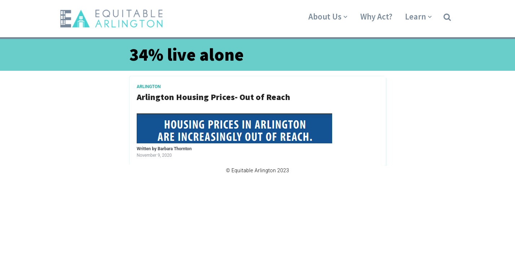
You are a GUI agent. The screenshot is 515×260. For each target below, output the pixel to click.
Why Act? (376, 16)
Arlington (149, 86)
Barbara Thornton (175, 148)
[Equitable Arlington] (111, 18)
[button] (447, 17)
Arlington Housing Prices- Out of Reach (213, 97)
